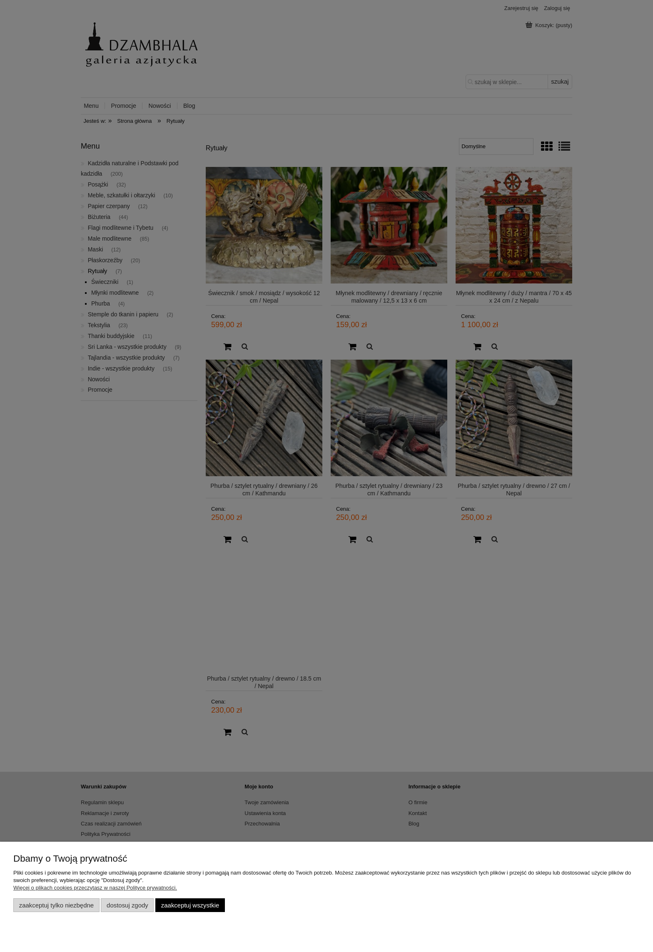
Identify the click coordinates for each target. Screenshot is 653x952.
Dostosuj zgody (127, 905)
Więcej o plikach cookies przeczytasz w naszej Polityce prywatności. (95, 888)
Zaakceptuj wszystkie (190, 905)
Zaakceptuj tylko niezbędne (56, 905)
